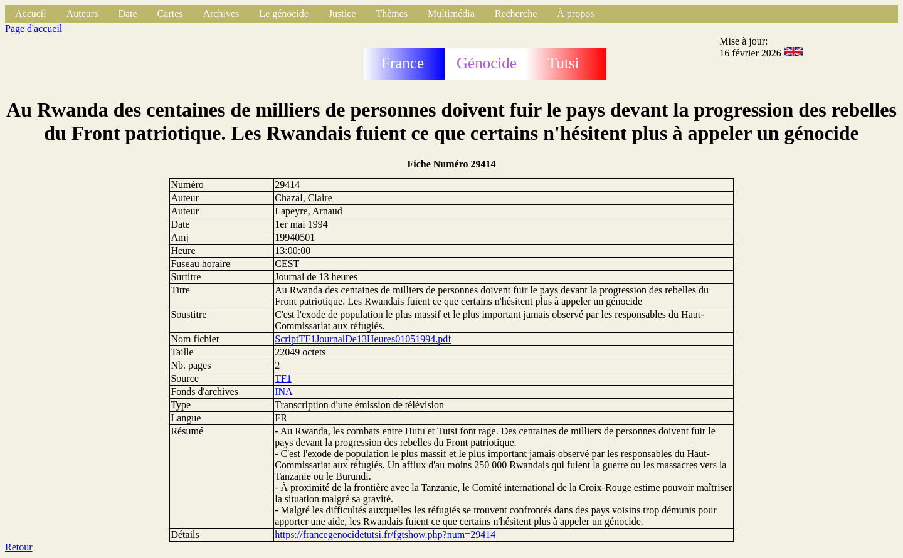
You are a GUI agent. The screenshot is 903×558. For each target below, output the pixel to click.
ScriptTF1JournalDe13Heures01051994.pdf (363, 339)
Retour (19, 547)
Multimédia (451, 13)
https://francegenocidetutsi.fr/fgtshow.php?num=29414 (385, 534)
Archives (221, 13)
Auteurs (82, 13)
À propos (575, 13)
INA (283, 391)
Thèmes (392, 13)
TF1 (283, 378)
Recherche (516, 13)
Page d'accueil (33, 28)
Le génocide (284, 13)
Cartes (170, 13)
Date (127, 13)
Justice (342, 13)
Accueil (30, 13)
